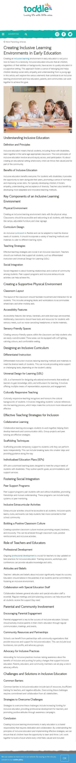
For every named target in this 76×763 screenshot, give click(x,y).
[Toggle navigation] (3, 34)
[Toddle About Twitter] (70, 33)
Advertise (13, 33)
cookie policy (18, 759)
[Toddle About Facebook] (64, 33)
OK (64, 758)
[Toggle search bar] (26, 34)
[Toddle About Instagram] (57, 33)
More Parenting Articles (15, 41)
